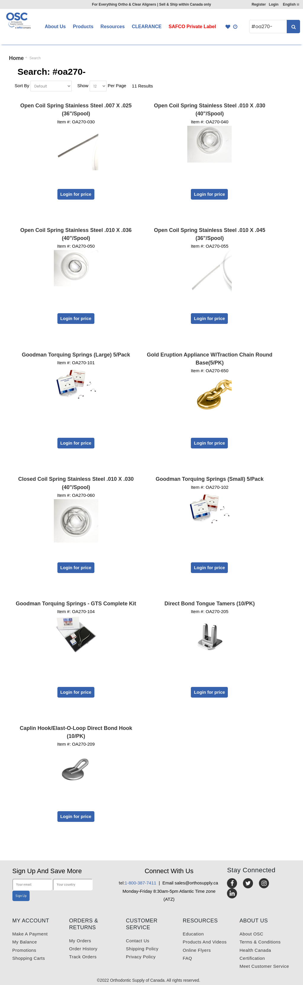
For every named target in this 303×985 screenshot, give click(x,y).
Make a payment (30, 933)
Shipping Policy (142, 948)
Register (259, 4)
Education (193, 933)
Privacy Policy (141, 956)
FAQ (187, 958)
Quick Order (235, 26)
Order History (83, 948)
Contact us (137, 940)
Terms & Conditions (260, 941)
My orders (80, 940)
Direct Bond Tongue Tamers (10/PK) (210, 604)
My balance (24, 941)
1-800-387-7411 (137, 882)
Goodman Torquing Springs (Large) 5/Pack (76, 355)
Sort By (22, 85)
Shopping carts (28, 958)
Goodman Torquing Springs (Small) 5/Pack (210, 479)
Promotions (24, 950)
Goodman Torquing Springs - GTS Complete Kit (76, 604)
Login (273, 4)
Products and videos (205, 941)
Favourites (228, 26)
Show (82, 85)
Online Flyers (197, 950)
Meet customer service (264, 966)
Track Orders (83, 956)
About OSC (251, 933)
